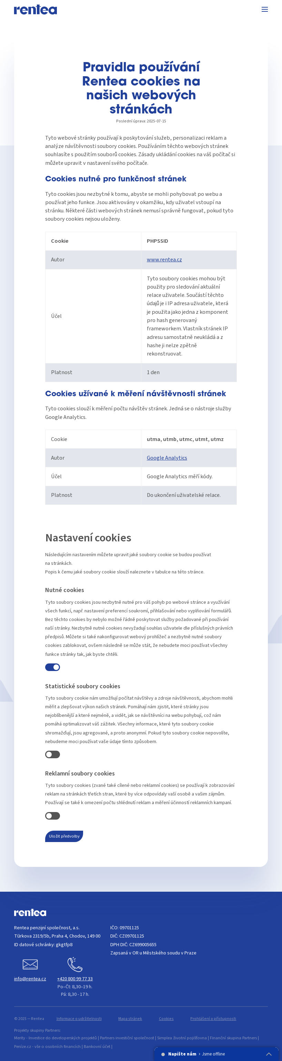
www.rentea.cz (164, 259)
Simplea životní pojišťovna (182, 1038)
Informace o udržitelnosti (79, 1019)
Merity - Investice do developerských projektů (55, 1038)
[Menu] (265, 10)
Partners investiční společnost (127, 1038)
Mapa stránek (130, 1019)
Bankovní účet (97, 1046)
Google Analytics (167, 458)
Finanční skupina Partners (233, 1038)
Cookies (166, 1019)
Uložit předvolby (64, 836)
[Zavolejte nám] (75, 977)
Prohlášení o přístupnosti (213, 1019)
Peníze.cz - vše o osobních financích (47, 1046)
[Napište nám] (30, 970)
